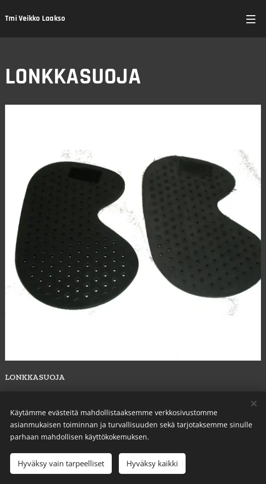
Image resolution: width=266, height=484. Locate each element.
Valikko (250, 19)
